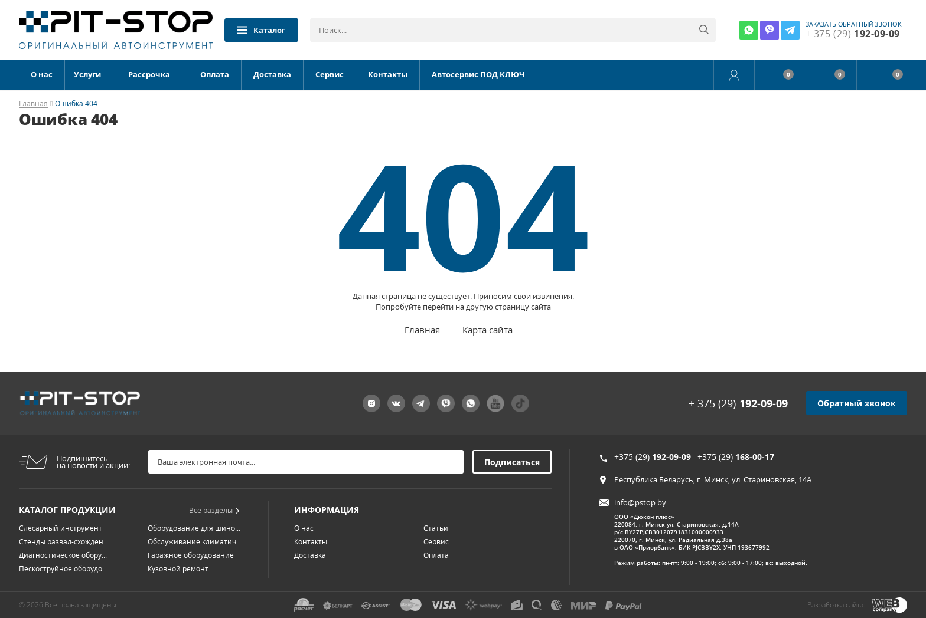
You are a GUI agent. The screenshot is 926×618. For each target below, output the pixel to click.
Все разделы (214, 510)
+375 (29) (652, 456)
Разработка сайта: (836, 605)
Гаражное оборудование (191, 555)
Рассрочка (149, 74)
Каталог (261, 30)
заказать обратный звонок (854, 24)
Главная (33, 104)
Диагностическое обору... (63, 555)
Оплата (214, 74)
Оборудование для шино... (194, 528)
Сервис (329, 74)
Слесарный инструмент (60, 528)
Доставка (272, 74)
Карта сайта (487, 330)
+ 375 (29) (738, 403)
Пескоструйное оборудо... (63, 569)
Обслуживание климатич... (195, 541)
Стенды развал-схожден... (64, 541)
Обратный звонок (856, 403)
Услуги (87, 74)
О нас (42, 74)
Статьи (435, 528)
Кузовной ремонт (178, 569)
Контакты (387, 74)
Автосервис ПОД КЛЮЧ (478, 74)
